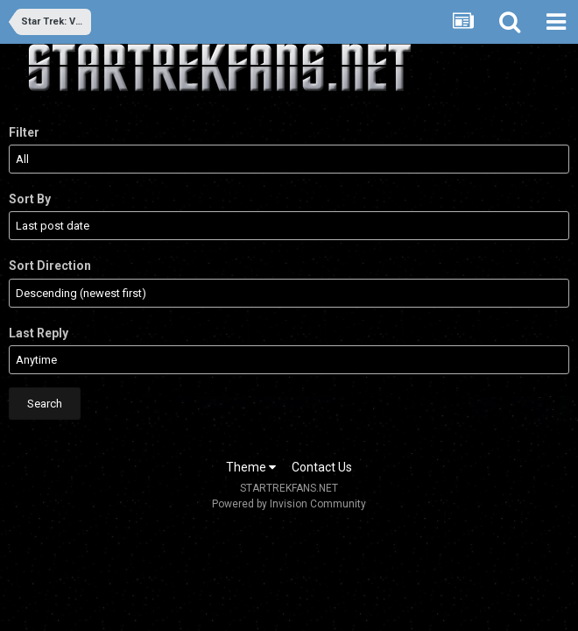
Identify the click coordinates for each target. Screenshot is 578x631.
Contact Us (322, 467)
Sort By (30, 199)
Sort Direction (50, 266)
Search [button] (44, 403)
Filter (24, 132)
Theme (251, 467)
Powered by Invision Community (289, 504)
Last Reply (38, 333)
